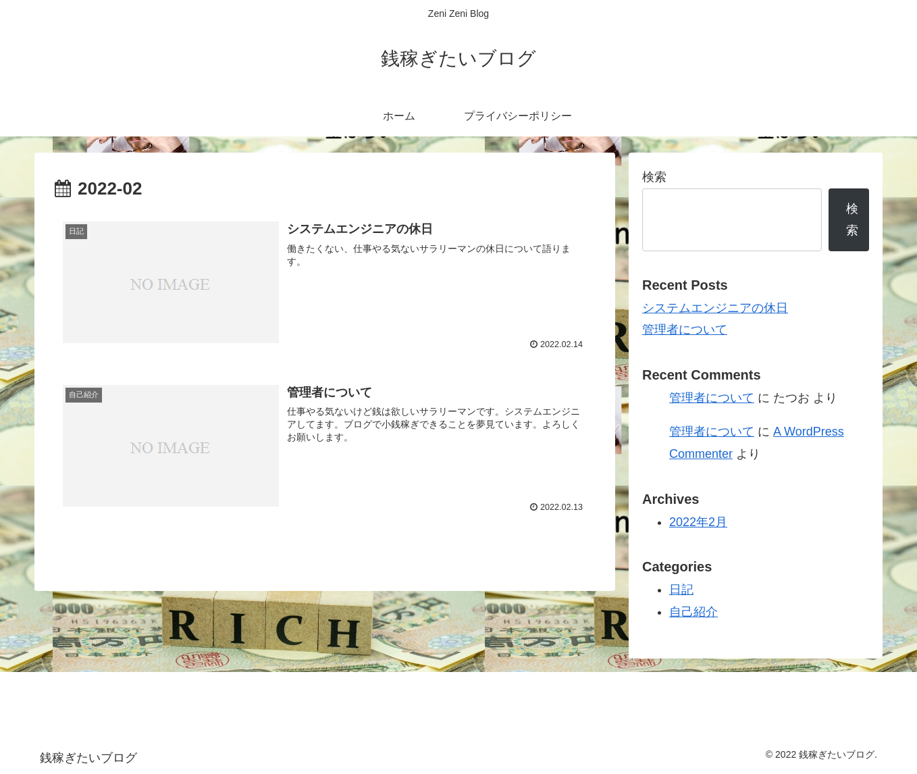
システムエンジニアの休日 (715, 308)
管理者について (684, 329)
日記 (681, 589)
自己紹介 (693, 612)
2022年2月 (698, 522)
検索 (654, 177)
